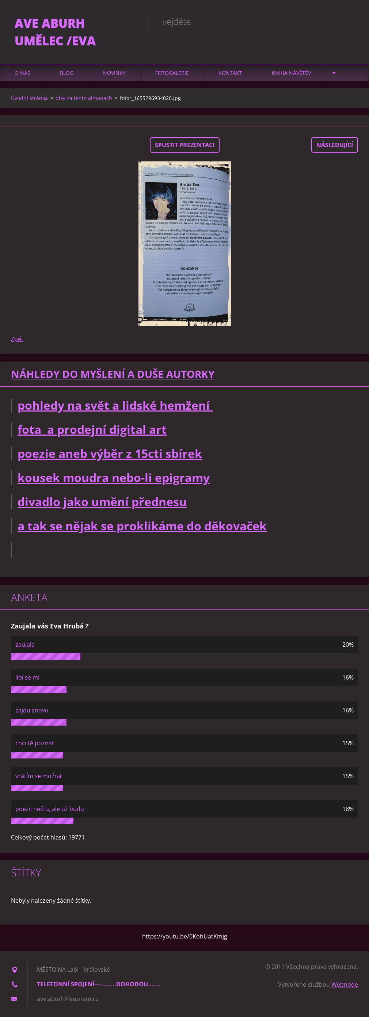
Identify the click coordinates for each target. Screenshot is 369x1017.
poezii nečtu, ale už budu (49, 809)
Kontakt (230, 72)
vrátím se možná (38, 776)
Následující (334, 145)
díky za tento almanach (84, 98)
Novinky (114, 72)
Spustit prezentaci (184, 145)
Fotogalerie (172, 72)
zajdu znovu (32, 710)
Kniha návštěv (291, 72)
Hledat (350, 21)
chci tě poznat (34, 743)
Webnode (344, 984)
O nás (22, 72)
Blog (66, 72)
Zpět (17, 339)
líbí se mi (27, 677)
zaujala (25, 645)
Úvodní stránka (29, 98)
